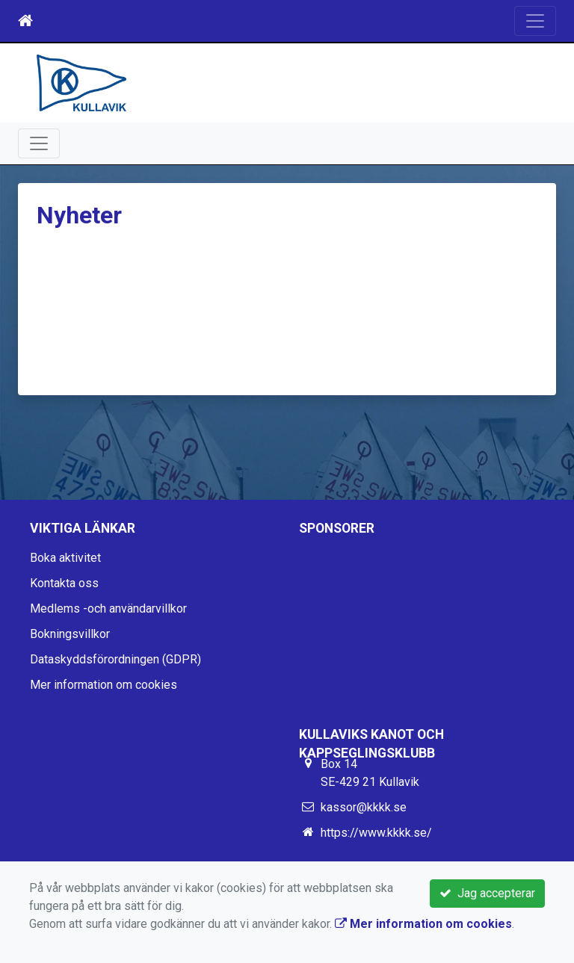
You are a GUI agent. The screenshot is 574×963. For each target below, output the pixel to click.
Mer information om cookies (103, 685)
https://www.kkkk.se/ (376, 833)
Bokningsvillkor (70, 634)
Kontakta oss (64, 583)
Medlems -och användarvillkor (108, 608)
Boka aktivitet (65, 558)
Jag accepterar (487, 893)
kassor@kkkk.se (364, 807)
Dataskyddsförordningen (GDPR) (115, 659)
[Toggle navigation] (535, 21)
